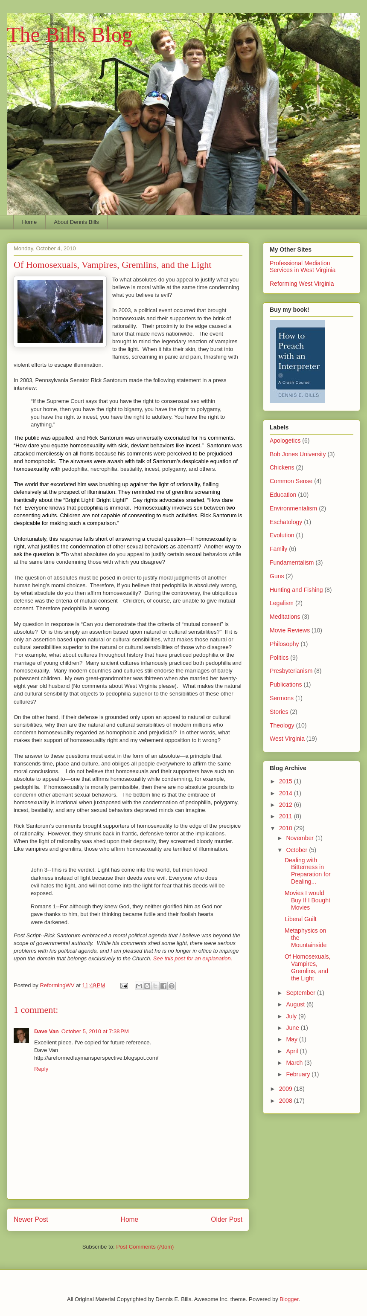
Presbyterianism (291, 670)
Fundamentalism (292, 562)
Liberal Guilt (301, 919)
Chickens (282, 467)
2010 (286, 828)
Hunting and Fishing (296, 589)
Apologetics (285, 440)
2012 (286, 804)
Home (29, 222)
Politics (279, 657)
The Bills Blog (69, 34)
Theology (282, 725)
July (292, 1016)
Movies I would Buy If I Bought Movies (307, 900)
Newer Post (31, 1219)
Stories (279, 711)
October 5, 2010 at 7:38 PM (95, 1031)
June (293, 1027)
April (293, 1051)
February (299, 1074)
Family (278, 548)
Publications (286, 684)
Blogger (289, 1299)
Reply (41, 1069)
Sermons (282, 698)
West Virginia (287, 738)
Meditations (285, 616)
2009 (286, 1088)
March (295, 1062)
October (297, 849)
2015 (286, 781)
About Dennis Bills (76, 222)
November (300, 838)
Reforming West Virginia (302, 283)
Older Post (226, 1219)
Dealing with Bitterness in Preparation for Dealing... (308, 871)
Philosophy (284, 644)
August (296, 1004)
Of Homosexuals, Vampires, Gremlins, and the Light (307, 967)
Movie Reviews (290, 630)
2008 (286, 1100)
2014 (286, 793)
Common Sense (291, 481)
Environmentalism (293, 508)
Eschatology (286, 522)
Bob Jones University (298, 454)
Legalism (282, 603)
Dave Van (46, 1031)
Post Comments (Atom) (145, 1247)
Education (283, 494)
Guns (277, 576)
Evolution (282, 535)
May (292, 1039)
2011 (286, 816)
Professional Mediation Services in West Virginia (302, 266)
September (301, 992)
